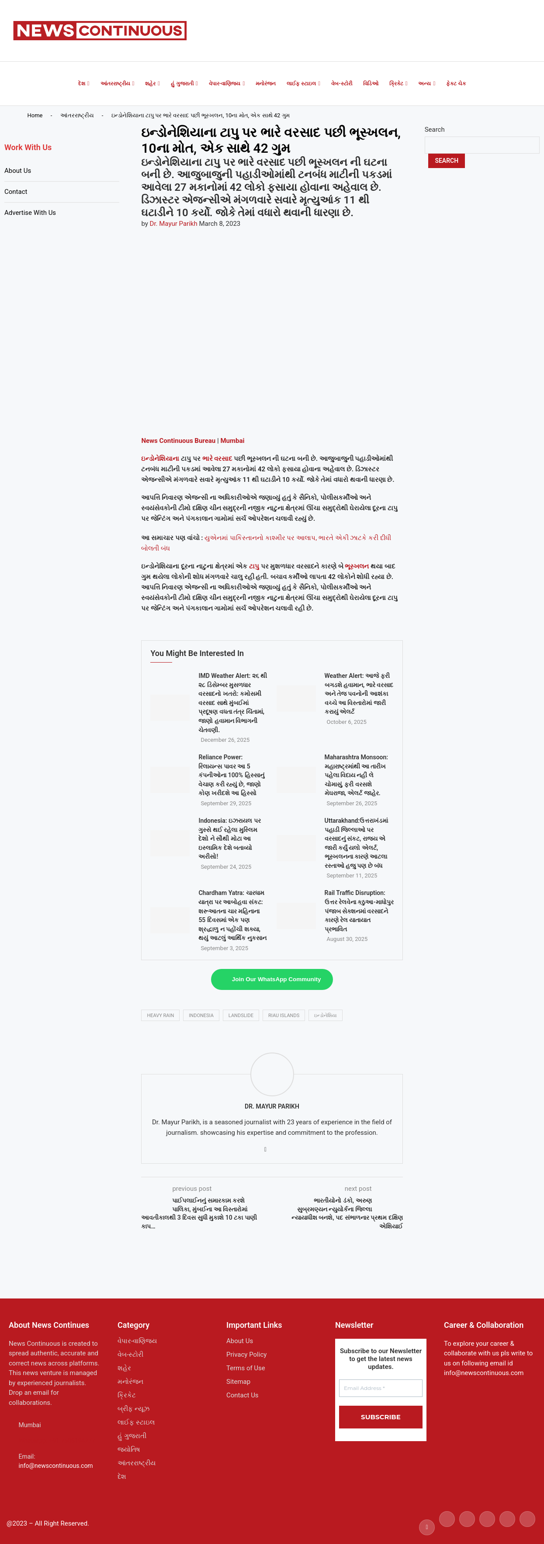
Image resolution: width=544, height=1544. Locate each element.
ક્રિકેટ (396, 84)
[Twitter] (447, 1527)
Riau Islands (283, 1015)
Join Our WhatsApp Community (276, 979)
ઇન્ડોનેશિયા (325, 1015)
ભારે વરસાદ (217, 459)
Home (35, 115)
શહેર (150, 84)
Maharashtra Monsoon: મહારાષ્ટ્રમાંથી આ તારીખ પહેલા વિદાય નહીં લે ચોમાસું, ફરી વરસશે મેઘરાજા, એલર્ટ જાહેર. (356, 775)
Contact (15, 192)
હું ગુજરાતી (182, 84)
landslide (241, 1015)
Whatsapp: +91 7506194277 (57, 1440)
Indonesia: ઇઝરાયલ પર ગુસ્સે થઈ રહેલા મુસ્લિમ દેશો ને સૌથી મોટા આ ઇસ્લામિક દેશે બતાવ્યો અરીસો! (229, 838)
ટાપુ (254, 566)
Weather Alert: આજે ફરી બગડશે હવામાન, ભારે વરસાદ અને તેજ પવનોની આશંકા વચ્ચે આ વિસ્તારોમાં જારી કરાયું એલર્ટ (359, 693)
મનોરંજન (266, 84)
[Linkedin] (487, 1527)
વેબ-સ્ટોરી (341, 84)
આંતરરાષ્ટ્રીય (115, 84)
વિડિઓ (370, 84)
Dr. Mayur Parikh (174, 224)
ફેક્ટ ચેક (456, 84)
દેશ (81, 84)
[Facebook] (427, 1527)
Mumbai (232, 441)
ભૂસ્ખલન (357, 566)
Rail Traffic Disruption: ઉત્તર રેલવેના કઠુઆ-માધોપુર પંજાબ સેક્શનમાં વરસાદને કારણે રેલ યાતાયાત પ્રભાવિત (359, 910)
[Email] (527, 1527)
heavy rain (160, 1015)
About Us (17, 171)
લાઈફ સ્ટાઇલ (301, 84)
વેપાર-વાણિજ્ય (225, 84)
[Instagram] (467, 1527)
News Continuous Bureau (178, 441)
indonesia (201, 1015)
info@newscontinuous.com (56, 1465)
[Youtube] (507, 1527)
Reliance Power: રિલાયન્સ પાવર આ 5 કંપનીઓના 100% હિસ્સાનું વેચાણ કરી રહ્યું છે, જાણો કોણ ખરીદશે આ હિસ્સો (231, 775)
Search (435, 129)
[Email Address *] (381, 1388)
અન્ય (424, 84)
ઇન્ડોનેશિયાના (160, 459)
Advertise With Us (30, 213)
